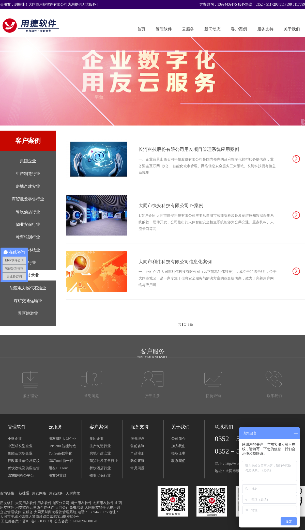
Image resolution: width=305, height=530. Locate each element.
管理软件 (164, 29)
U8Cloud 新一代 (61, 461)
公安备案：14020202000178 (75, 521)
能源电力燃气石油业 (28, 288)
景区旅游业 (28, 313)
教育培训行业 (28, 237)
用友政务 (56, 493)
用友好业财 (57, 475)
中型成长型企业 (20, 446)
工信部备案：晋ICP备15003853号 (27, 521)
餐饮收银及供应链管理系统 (24, 469)
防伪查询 (137, 461)
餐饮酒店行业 (28, 212)
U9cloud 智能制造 (62, 446)
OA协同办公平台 (21, 475)
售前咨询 (137, 446)
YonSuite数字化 (60, 453)
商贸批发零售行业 (28, 199)
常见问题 (137, 468)
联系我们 (178, 461)
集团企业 (28, 161)
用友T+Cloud (59, 468)
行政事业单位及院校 (24, 461)
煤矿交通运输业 (28, 301)
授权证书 (178, 453)
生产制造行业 (28, 174)
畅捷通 (24, 493)
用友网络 (39, 493)
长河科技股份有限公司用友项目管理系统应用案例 (189, 149)
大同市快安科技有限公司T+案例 (171, 205)
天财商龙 (73, 493)
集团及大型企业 (20, 453)
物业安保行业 (28, 224)
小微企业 (15, 439)
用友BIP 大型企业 (62, 439)
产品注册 (137, 453)
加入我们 (178, 446)
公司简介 (178, 439)
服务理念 (137, 439)
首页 (141, 29)
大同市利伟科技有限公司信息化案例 (175, 261)
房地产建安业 (28, 186)
